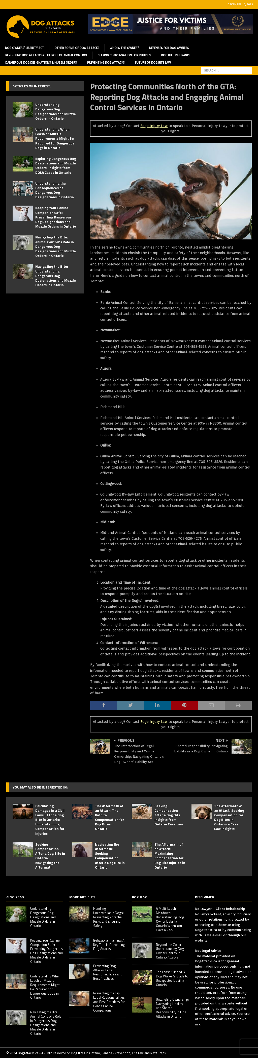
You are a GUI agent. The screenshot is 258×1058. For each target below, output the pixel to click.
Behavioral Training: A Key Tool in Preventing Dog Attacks (109, 944)
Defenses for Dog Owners (169, 48)
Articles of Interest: (32, 86)
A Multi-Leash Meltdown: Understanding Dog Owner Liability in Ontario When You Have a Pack (170, 919)
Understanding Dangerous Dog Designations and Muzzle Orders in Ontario (55, 111)
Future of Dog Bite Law (153, 62)
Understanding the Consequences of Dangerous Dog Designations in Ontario (54, 190)
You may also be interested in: (40, 787)
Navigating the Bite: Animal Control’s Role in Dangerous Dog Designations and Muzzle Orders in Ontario (55, 246)
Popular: (140, 897)
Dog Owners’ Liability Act (24, 48)
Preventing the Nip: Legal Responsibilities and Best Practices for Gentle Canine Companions (109, 1002)
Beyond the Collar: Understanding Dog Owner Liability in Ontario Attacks (170, 951)
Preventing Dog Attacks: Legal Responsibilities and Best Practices (107, 972)
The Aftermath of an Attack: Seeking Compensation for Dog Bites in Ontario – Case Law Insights (229, 817)
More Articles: (82, 897)
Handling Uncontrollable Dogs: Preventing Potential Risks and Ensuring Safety (108, 917)
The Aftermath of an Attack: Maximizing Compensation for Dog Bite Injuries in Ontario (169, 856)
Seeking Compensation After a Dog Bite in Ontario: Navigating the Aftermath (50, 856)
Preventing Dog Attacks (106, 62)
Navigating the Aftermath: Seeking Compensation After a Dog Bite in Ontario (110, 856)
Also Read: (15, 897)
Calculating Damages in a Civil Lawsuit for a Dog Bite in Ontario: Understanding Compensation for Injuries (49, 819)
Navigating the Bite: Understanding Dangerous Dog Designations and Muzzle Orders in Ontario (55, 275)
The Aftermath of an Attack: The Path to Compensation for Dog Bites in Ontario (109, 817)
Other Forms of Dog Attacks (76, 48)
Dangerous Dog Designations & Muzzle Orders (41, 62)
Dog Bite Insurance (175, 55)
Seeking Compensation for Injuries (124, 55)
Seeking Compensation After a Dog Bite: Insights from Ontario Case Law (168, 815)
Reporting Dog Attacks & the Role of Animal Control (46, 55)
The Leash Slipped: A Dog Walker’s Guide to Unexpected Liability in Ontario (172, 978)
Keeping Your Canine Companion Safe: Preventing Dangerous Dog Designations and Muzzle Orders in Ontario (55, 217)
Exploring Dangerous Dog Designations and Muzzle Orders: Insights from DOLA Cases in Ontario (55, 165)
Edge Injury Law (154, 126)
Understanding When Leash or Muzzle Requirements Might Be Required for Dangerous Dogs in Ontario (54, 138)
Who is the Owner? (124, 48)
